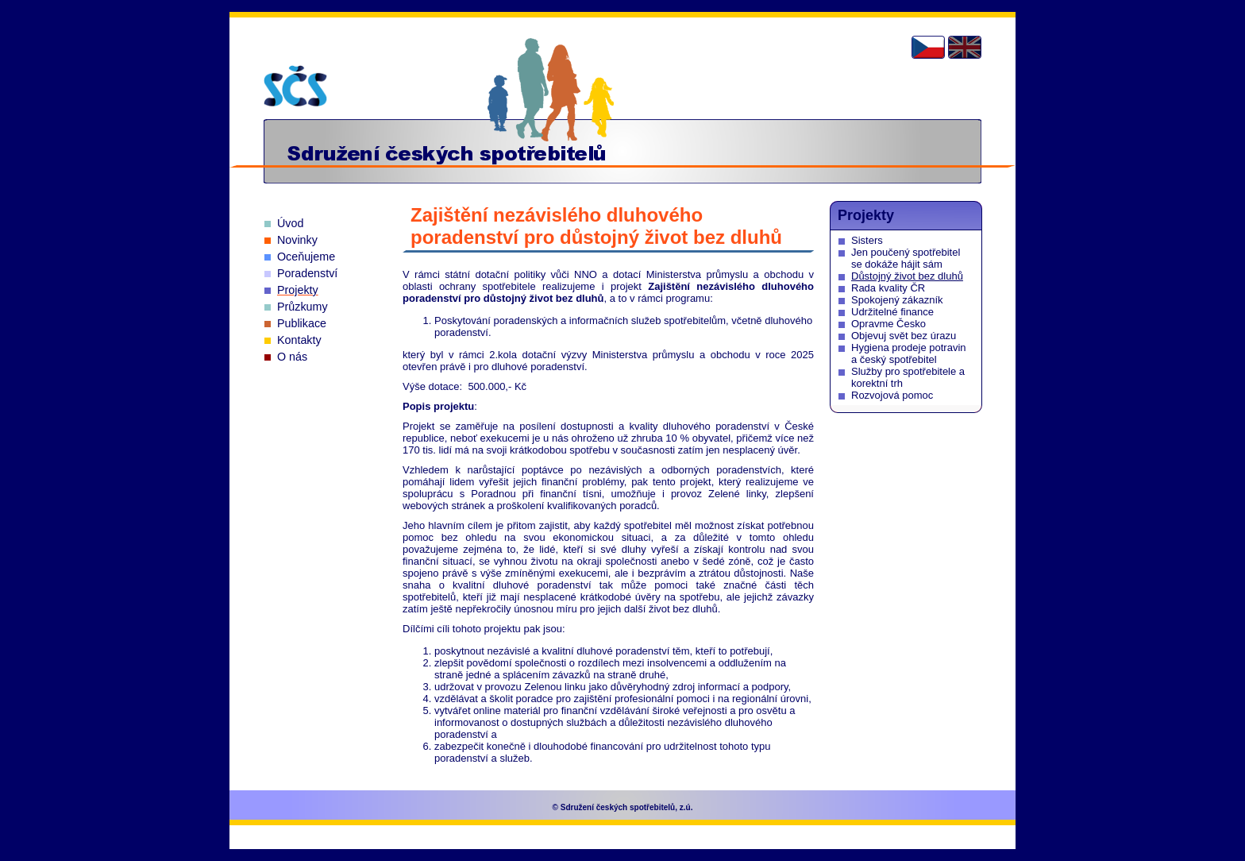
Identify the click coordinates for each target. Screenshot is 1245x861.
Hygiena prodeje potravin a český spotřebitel (908, 353)
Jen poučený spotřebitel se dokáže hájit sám (905, 258)
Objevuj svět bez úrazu (903, 336)
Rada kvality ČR (888, 288)
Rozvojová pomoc (892, 395)
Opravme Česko (888, 324)
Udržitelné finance (892, 312)
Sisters (867, 240)
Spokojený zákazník (897, 300)
